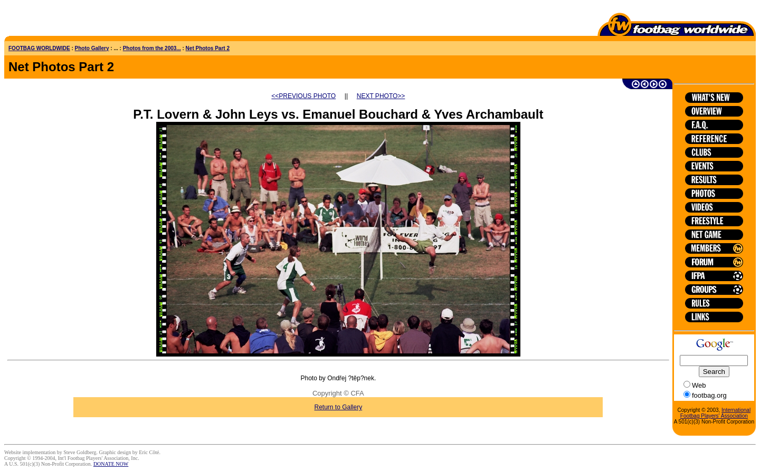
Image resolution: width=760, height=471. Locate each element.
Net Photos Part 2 (208, 48)
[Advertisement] (66, 20)
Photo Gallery (92, 48)
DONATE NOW (110, 464)
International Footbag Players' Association (715, 413)
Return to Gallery (339, 407)
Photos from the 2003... (152, 48)
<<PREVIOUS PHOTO (303, 96)
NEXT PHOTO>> (381, 96)
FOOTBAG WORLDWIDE (39, 48)
